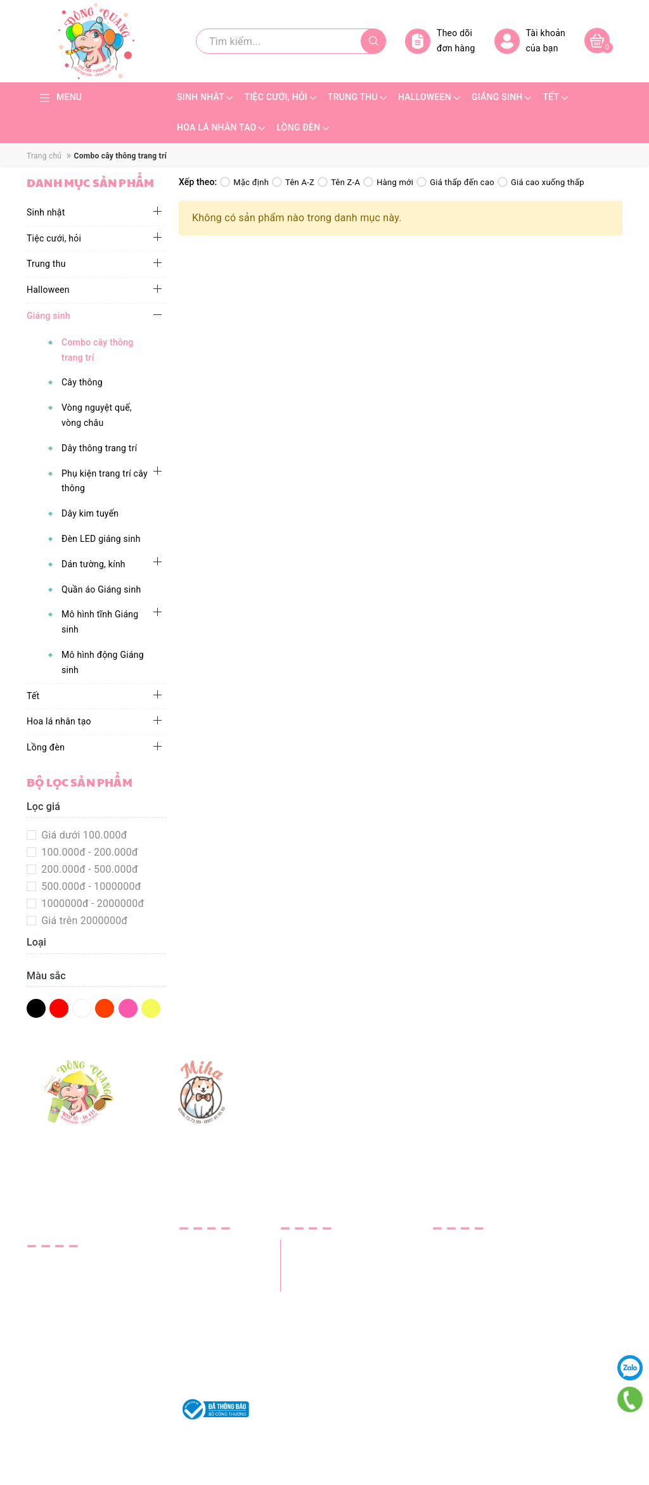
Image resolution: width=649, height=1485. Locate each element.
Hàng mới (388, 182)
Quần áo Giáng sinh (101, 589)
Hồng (128, 1008)
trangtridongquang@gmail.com (99, 1382)
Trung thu (46, 264)
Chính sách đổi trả (221, 1352)
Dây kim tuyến (90, 513)
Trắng (81, 1008)
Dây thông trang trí (99, 448)
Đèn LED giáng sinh (101, 539)
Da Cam (104, 1008)
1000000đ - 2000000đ (91, 903)
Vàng (150, 1008)
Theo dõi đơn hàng (440, 41)
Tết (33, 696)
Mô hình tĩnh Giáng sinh (99, 621)
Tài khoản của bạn (529, 41)
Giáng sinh (48, 316)
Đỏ (58, 1008)
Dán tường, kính (93, 564)
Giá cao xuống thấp (541, 182)
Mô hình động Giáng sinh (102, 662)
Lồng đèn (46, 747)
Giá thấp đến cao (455, 182)
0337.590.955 (59, 1341)
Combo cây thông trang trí (97, 350)
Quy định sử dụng (219, 1369)
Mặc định (244, 182)
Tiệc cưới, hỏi (54, 238)
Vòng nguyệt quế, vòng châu (96, 415)
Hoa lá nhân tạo (59, 721)
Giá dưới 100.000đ (83, 835)
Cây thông (82, 382)
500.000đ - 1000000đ (90, 886)
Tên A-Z (293, 182)
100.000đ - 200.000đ (88, 852)
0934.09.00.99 (100, 1324)
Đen (36, 1008)
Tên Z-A (339, 182)
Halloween (48, 290)
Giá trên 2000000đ (83, 921)
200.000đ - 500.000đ (88, 869)
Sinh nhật (46, 212)
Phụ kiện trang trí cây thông (104, 481)
